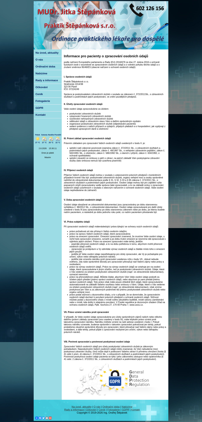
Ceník (39, 94)
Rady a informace (46, 80)
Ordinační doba (45, 66)
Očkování (41, 87)
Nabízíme (41, 73)
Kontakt (40, 114)
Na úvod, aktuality (46, 52)
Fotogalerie (42, 101)
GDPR (39, 107)
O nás (39, 59)
